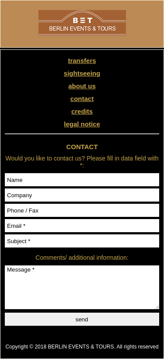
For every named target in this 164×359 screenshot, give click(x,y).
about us (82, 86)
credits (82, 111)
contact (82, 98)
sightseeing (82, 73)
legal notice (82, 124)
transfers (82, 60)
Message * (82, 287)
